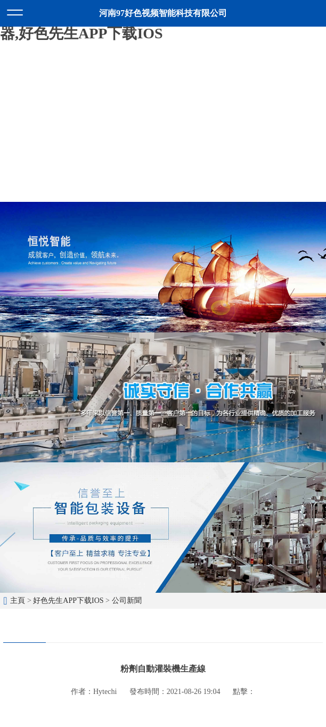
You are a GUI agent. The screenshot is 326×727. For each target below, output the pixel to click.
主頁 (17, 601)
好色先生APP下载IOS (68, 601)
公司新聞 (127, 601)
